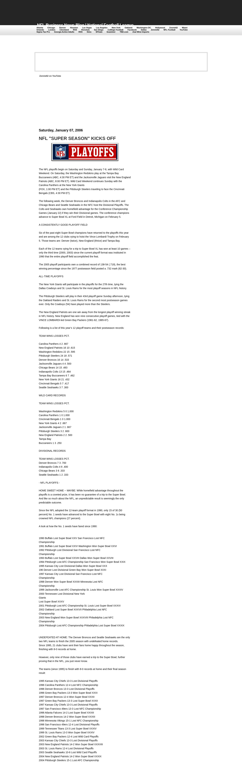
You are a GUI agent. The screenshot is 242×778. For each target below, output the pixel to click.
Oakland (128, 28)
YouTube (184, 30)
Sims (89, 32)
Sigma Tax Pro (43, 32)
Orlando (40, 30)
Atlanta (40, 28)
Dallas (144, 30)
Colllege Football (115, 30)
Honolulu (85, 30)
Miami (184, 28)
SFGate (99, 32)
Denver (62, 28)
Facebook (132, 30)
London (51, 30)
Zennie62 (173, 28)
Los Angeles (101, 28)
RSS (75, 30)
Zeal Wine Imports (140, 32)
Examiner (111, 32)
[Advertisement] (101, 9)
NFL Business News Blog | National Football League (85, 25)
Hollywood (160, 28)
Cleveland (64, 30)
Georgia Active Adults (64, 32)
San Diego (98, 30)
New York (116, 28)
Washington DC (143, 28)
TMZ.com (124, 32)
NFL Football (169, 30)
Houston (74, 28)
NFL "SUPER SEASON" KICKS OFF (77, 138)
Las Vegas (87, 28)
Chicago (51, 28)
